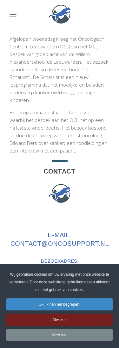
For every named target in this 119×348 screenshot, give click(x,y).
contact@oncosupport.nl (59, 243)
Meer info (59, 336)
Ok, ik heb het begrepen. (59, 305)
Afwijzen (59, 320)
